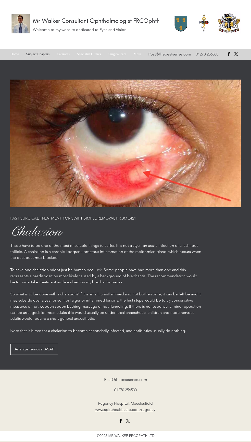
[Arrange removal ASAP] (34, 349)
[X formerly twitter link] (128, 420)
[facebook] (228, 54)
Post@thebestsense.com (169, 54)
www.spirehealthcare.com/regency (125, 409)
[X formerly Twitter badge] (236, 54)
